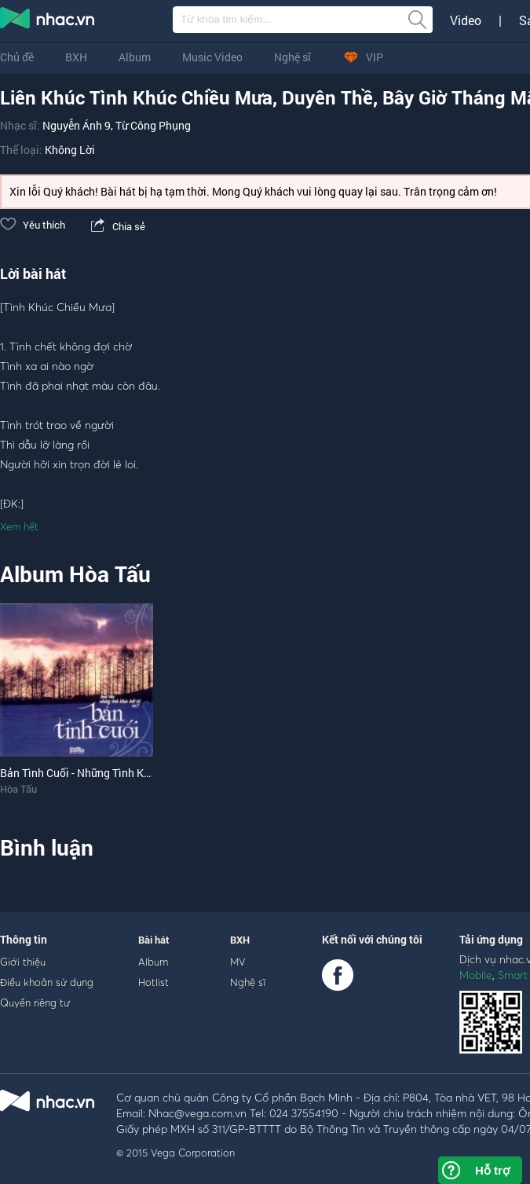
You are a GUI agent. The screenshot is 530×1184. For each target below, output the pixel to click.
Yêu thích (32, 225)
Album (135, 56)
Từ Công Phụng (153, 125)
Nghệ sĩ (292, 56)
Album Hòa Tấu (75, 573)
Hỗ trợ (492, 1170)
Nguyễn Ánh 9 (76, 125)
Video (465, 20)
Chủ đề (17, 56)
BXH (76, 56)
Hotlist (153, 982)
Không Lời (70, 149)
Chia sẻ (116, 226)
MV (238, 961)
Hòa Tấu (18, 789)
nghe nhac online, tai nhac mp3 (48, 21)
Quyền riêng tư (35, 1002)
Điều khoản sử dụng (46, 982)
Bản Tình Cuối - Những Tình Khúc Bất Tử (98, 772)
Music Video (212, 56)
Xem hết (19, 526)
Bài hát (154, 940)
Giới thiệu (23, 961)
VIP (362, 57)
